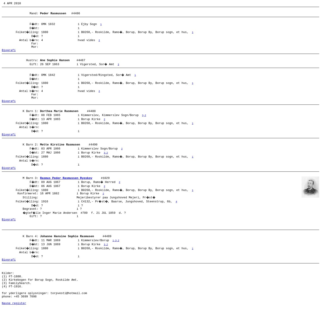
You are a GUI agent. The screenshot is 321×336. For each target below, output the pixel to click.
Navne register (14, 331)
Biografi (9, 55)
